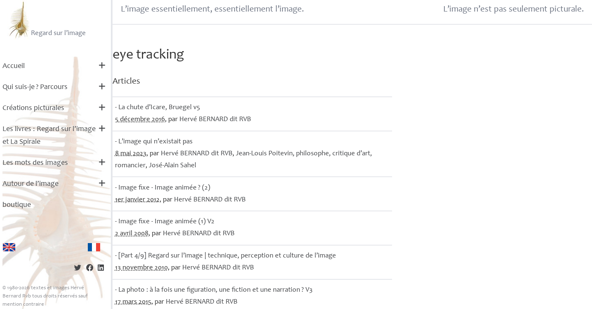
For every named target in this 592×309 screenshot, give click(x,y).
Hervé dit (215, 119)
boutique (16, 205)
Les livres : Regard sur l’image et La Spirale (49, 136)
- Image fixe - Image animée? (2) (162, 188)
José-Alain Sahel (172, 165)
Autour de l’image (30, 184)
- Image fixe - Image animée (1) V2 (164, 221)
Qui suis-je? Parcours (35, 87)
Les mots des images (35, 163)
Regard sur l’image (46, 20)
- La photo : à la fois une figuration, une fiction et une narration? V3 (213, 290)
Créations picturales (33, 108)
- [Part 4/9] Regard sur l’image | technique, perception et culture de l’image (225, 256)
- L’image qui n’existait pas (154, 141)
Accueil (13, 66)
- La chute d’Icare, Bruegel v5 (157, 107)
